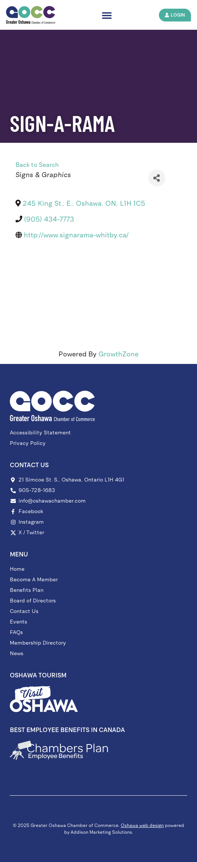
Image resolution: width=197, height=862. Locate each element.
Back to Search (37, 164)
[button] (107, 15)
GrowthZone (118, 354)
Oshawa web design (142, 825)
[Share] (156, 178)
